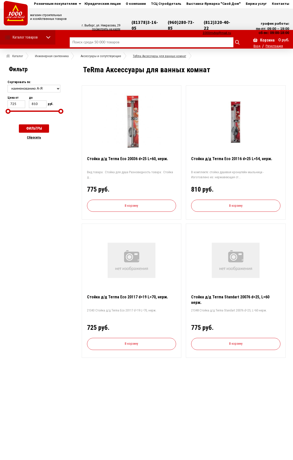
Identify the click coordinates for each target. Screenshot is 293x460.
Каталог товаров (25, 37)
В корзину (131, 205)
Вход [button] (257, 46)
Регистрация (274, 46)
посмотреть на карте (106, 29)
